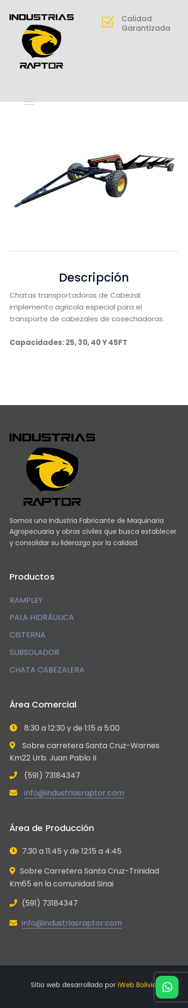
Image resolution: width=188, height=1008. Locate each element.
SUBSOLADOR (34, 652)
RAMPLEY (26, 600)
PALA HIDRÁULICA (41, 617)
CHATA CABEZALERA (47, 669)
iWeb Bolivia (137, 985)
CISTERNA (27, 634)
